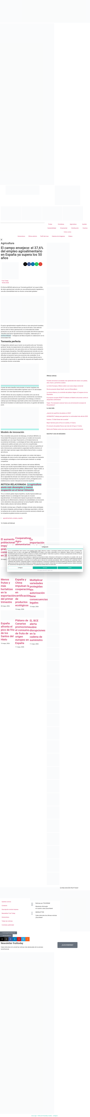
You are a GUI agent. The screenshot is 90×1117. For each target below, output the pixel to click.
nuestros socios (34, 550)
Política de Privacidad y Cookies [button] (45, 1115)
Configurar (20, 567)
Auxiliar (84, 224)
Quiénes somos (6, 902)
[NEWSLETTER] (32, 913)
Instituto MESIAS (6, 335)
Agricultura (73, 224)
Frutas (50, 224)
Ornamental (63, 228)
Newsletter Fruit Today (8, 913)
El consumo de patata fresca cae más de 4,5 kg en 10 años (64, 426)
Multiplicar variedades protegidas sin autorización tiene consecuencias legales (39, 591)
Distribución (75, 228)
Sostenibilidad (51, 228)
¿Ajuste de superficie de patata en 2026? (59, 413)
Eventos (85, 228)
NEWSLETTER (39, 912)
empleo (15, 518)
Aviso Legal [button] (34, 1115)
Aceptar (70, 567)
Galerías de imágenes (58, 236)
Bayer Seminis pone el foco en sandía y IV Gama (61, 423)
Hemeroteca (21, 236)
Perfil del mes (44, 236)
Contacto (4, 905)
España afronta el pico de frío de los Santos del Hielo (7, 631)
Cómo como (67, 232)
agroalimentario (7, 518)
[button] (22, 222)
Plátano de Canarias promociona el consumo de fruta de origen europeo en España (22, 632)
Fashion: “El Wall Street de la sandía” (58, 419)
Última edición (32, 236)
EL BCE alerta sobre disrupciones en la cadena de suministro (37, 630)
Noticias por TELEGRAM (42, 903)
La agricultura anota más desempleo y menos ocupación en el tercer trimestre (21, 487)
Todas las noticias (7, 921)
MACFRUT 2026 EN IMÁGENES (56, 434)
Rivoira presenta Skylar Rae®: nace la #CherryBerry (62, 389)
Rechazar (45, 567)
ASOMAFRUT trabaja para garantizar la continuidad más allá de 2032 (67, 416)
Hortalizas (61, 224)
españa (20, 518)
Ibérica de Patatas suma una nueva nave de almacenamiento (65, 429)
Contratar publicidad (8, 925)
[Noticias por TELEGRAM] (32, 904)
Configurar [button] (55, 1115)
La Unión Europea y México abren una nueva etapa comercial (65, 386)
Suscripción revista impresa (10, 909)
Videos (70, 236)
